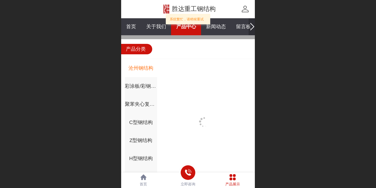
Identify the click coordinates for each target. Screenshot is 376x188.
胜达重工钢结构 (194, 8)
